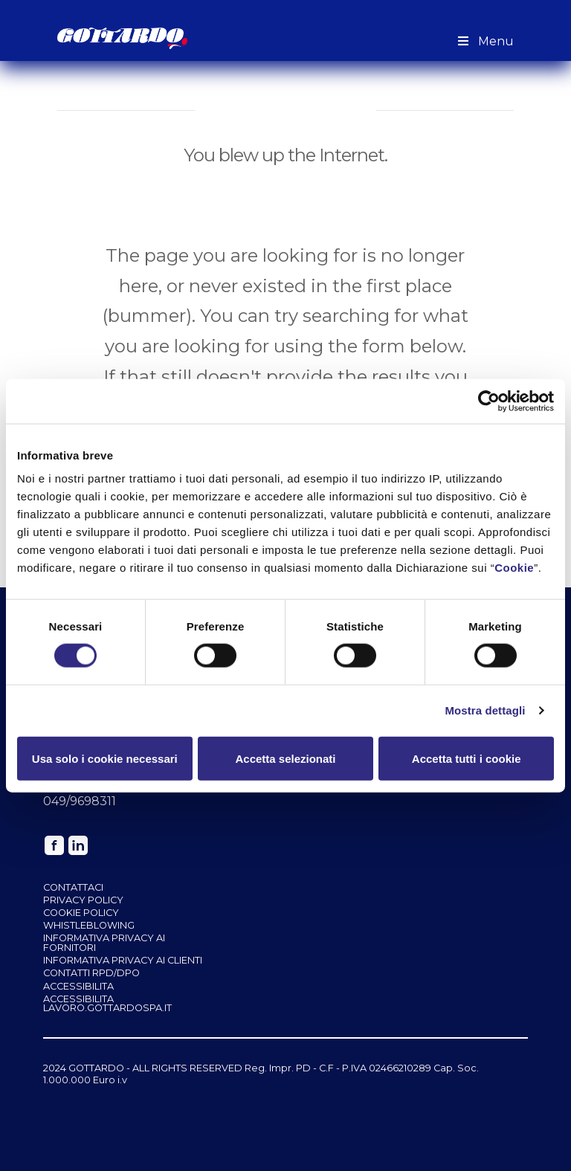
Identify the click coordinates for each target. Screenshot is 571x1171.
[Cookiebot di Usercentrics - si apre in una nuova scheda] (489, 401)
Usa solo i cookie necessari (105, 758)
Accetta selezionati (285, 758)
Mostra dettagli (485, 710)
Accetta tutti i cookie (466, 758)
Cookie (514, 567)
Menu (485, 41)
